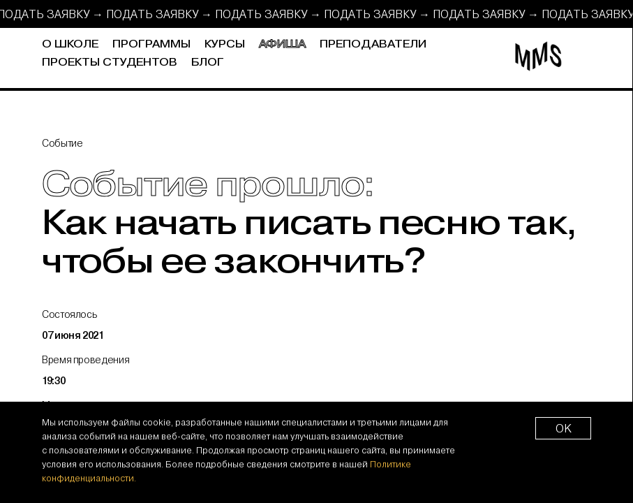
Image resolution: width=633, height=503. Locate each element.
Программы (151, 44)
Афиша (282, 44)
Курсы (224, 44)
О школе (70, 44)
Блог (207, 62)
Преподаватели (373, 44)
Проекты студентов (109, 62)
